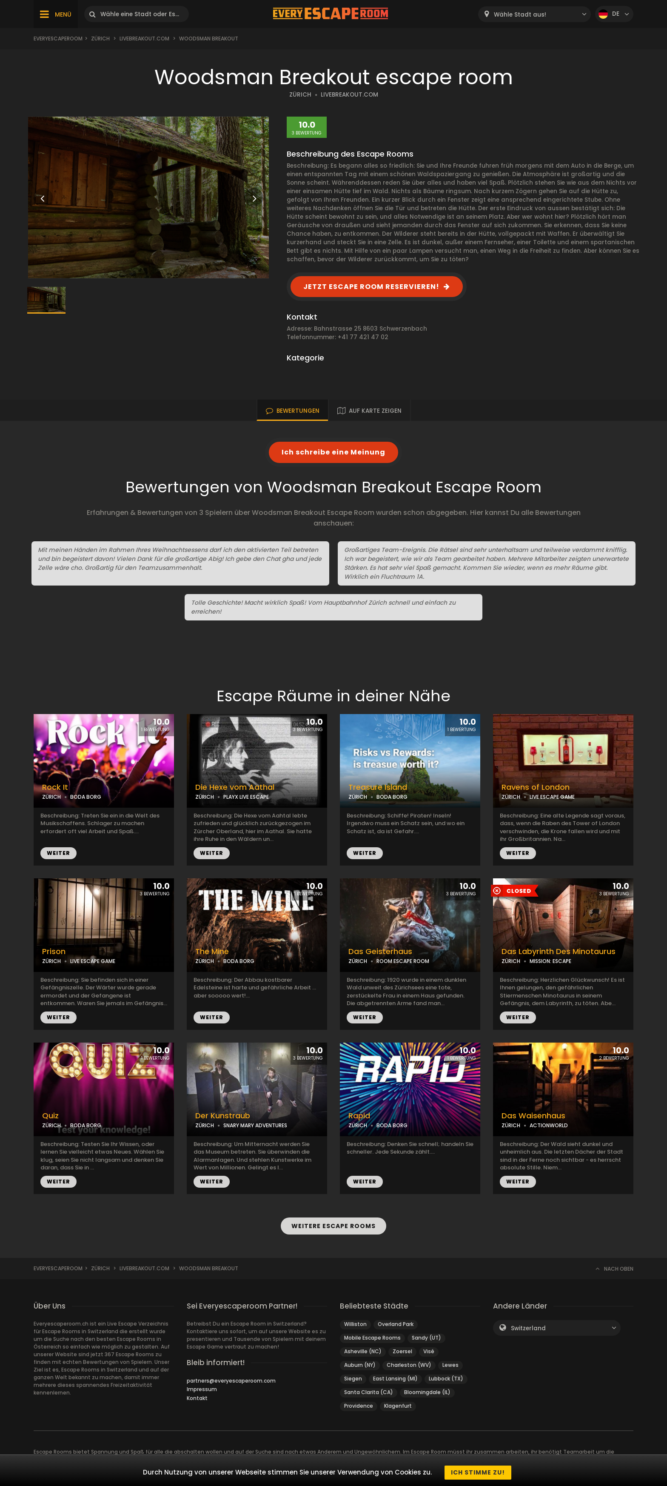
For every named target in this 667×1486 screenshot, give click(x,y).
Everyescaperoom (58, 38)
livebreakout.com (144, 38)
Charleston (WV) (409, 1365)
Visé (428, 1351)
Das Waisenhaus (533, 1115)
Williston (355, 1324)
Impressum (202, 1389)
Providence (358, 1405)
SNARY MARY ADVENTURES (255, 1125)
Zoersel (402, 1351)
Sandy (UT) (426, 1337)
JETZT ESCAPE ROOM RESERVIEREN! (371, 286)
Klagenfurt (398, 1405)
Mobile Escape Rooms (372, 1337)
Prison (54, 951)
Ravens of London (536, 787)
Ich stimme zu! (478, 1472)
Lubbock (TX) (446, 1378)
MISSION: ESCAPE (550, 961)
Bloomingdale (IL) (427, 1392)
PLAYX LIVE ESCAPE (246, 796)
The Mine (212, 951)
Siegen (353, 1378)
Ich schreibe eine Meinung (333, 452)
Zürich (100, 38)
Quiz (50, 1115)
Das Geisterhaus (380, 951)
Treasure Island (377, 787)
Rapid (359, 1115)
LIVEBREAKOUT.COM (349, 95)
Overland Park (395, 1324)
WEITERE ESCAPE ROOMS (333, 1226)
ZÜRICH (300, 95)
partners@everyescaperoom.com (231, 1380)
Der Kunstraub (222, 1115)
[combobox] (534, 14)
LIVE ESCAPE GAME (552, 796)
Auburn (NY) (360, 1365)
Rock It (55, 787)
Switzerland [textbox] (528, 1328)
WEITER (58, 853)
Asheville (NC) (363, 1351)
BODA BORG (85, 796)
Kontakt (197, 1398)
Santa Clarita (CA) (368, 1392)
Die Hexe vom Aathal (234, 787)
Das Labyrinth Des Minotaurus (559, 951)
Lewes (450, 1365)
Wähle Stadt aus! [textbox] (520, 15)
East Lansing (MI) (395, 1378)
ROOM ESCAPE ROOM (402, 961)
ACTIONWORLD (549, 1125)
